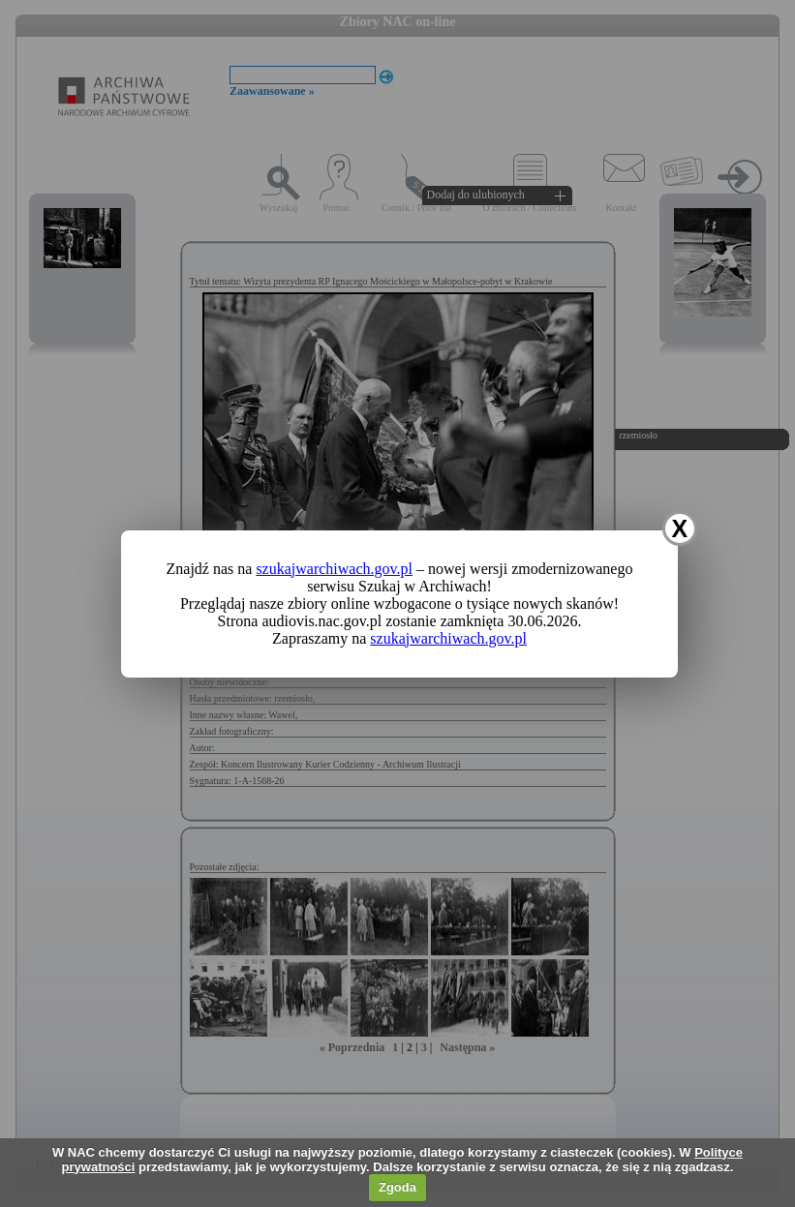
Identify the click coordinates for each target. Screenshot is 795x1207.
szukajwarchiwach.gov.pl (334, 568)
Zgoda (397, 1187)
